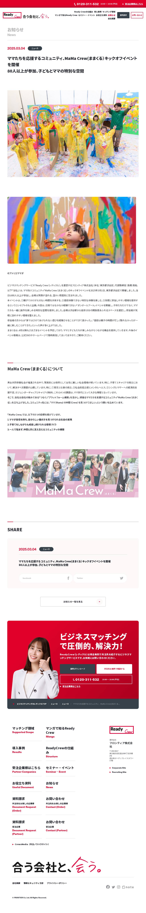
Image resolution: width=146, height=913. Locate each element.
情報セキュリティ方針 (33, 886)
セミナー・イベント (86, 15)
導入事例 (98, 12)
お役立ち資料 (101, 15)
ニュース (54, 706)
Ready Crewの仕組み (83, 12)
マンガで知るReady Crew (66, 15)
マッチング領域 (108, 12)
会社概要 (111, 18)
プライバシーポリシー (57, 886)
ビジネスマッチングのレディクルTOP (31, 706)
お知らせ (111, 15)
